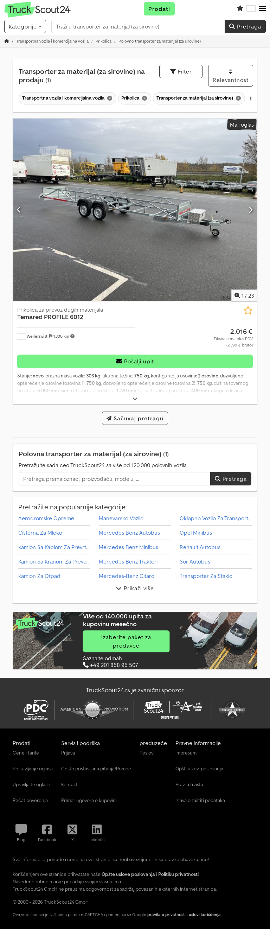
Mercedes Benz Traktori (128, 561)
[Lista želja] (240, 8)
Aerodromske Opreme (46, 518)
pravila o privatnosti (166, 914)
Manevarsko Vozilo (121, 518)
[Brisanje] (109, 98)
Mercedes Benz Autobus (129, 532)
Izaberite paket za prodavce (126, 641)
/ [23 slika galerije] (244, 295)
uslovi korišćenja (205, 914)
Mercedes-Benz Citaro (126, 575)
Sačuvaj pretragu (135, 418)
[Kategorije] (25, 26)
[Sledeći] (250, 209)
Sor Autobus (195, 561)
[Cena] (233, 337)
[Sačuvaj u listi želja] (248, 310)
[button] (262, 8)
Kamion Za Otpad (39, 575)
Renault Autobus (200, 547)
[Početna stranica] (6, 41)
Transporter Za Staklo (206, 575)
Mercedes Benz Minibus (128, 547)
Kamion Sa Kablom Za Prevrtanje (57, 547)
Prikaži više (135, 588)
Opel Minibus (196, 532)
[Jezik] (251, 8)
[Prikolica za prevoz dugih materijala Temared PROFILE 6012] (135, 210)
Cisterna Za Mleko (40, 532)
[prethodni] (19, 209)
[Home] (52, 41)
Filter (181, 71)
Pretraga (245, 26)
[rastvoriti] (135, 398)
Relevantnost (231, 76)
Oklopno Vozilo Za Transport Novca (222, 518)
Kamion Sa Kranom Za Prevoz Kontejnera (67, 561)
